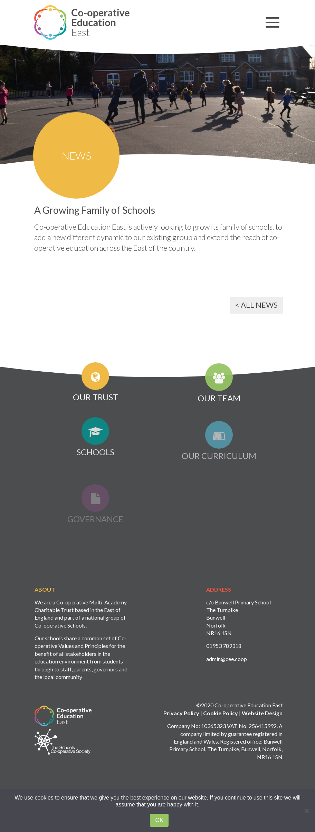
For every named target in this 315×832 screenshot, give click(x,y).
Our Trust (95, 384)
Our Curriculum (219, 451)
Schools (95, 446)
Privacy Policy (181, 723)
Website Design (262, 723)
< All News (256, 304)
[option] (157, 96)
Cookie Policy (220, 723)
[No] (306, 810)
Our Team (219, 387)
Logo (63, 726)
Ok (159, 820)
